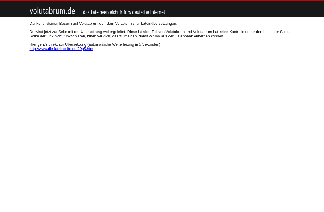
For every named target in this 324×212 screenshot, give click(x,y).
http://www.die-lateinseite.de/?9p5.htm (61, 49)
